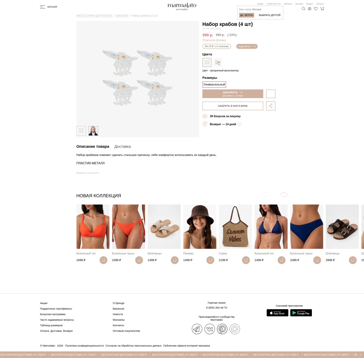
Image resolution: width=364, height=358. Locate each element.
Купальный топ (86, 253)
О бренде (118, 303)
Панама (188, 253)
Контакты (320, 4)
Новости (118, 314)
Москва (260, 4)
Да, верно (246, 15)
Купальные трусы (123, 253)
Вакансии (118, 308)
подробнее (247, 46)
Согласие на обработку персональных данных (133, 345)
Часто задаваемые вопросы (57, 319)
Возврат (309, 4)
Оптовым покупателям (126, 330)
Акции (43, 303)
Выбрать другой (269, 15)
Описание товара (92, 146)
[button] (284, 196)
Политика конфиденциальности (84, 345)
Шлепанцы (155, 253)
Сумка (223, 253)
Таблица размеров (51, 325)
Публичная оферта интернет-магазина (186, 345)
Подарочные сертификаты (56, 308)
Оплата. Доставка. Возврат (56, 330)
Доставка (299, 4)
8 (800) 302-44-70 (274, 4)
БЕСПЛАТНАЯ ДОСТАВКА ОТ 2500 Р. (27, 354)
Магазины (288, 4)
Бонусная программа (53, 314)
